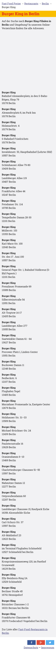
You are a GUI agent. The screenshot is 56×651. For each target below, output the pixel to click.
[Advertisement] (28, 60)
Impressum (47, 647)
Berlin (45, 3)
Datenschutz (31, 647)
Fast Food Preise (11, 3)
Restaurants (31, 3)
